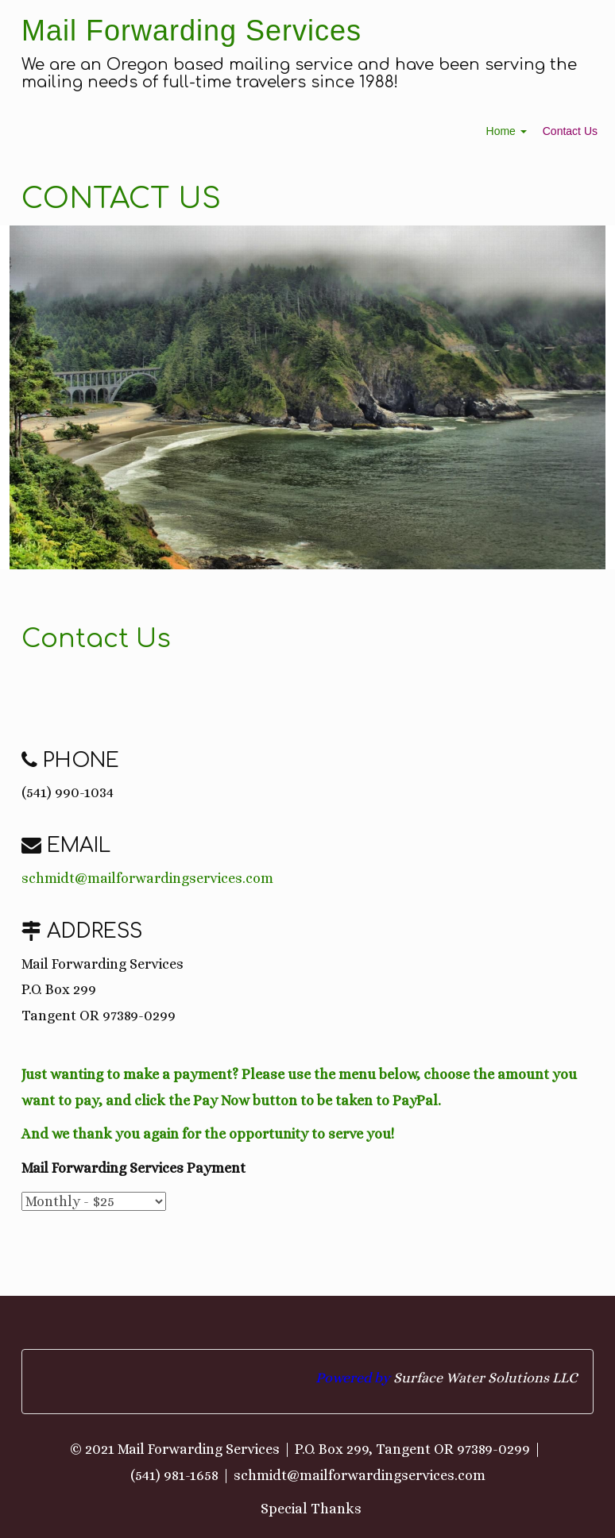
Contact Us (570, 131)
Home (506, 131)
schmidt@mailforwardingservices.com (147, 878)
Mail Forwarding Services (191, 30)
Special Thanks (311, 1509)
